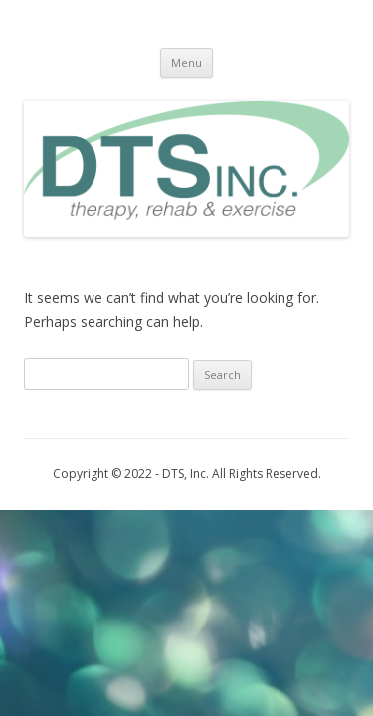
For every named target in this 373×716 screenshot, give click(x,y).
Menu (186, 62)
